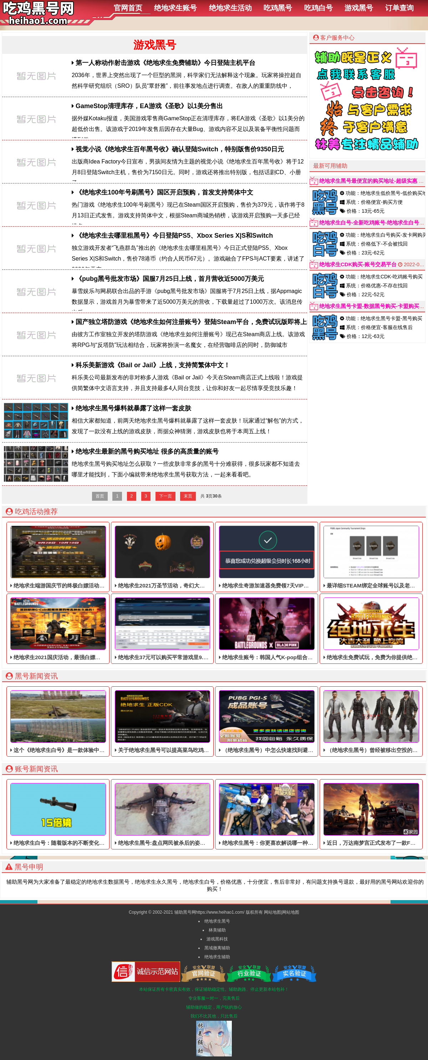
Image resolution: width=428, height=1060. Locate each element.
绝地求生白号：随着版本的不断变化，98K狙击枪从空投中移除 (86, 814)
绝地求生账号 (175, 8)
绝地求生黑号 (217, 921)
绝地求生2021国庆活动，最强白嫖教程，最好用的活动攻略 (82, 628)
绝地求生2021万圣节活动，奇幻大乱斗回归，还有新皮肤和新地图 (195, 557)
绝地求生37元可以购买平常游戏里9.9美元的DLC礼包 (179, 628)
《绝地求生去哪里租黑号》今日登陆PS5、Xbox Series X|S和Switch (172, 235)
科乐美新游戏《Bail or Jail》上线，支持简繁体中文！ (151, 365)
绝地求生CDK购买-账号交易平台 (358, 264)
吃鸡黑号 (278, 8)
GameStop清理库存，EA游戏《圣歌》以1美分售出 (147, 106)
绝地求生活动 (230, 8)
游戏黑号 (359, 8)
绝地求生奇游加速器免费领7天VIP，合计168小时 (279, 557)
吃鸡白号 (318, 8)
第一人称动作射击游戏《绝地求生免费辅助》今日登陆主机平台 (163, 62)
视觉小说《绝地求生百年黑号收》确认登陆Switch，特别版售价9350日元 (178, 149)
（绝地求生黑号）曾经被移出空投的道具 (373, 721)
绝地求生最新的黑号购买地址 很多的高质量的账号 (145, 451)
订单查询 (399, 8)
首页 (100, 496)
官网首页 (128, 8)
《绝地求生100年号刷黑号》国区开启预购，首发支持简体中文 (162, 192)
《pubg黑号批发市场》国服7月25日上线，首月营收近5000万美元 (168, 278)
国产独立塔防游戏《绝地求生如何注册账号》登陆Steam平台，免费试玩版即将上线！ (196, 321)
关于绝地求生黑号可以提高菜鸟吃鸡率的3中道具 (174, 721)
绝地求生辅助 (217, 956)
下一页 (165, 496)
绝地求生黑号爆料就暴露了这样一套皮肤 (131, 408)
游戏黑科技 (217, 939)
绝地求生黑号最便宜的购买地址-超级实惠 (368, 181)
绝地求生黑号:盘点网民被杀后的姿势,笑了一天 (171, 814)
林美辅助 (217, 930)
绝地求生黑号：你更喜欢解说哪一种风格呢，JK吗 (280, 814)
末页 (188, 496)
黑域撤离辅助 (217, 947)
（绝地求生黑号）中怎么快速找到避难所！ (271, 721)
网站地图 (272, 912)
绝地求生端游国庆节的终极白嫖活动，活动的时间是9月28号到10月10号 (97, 557)
